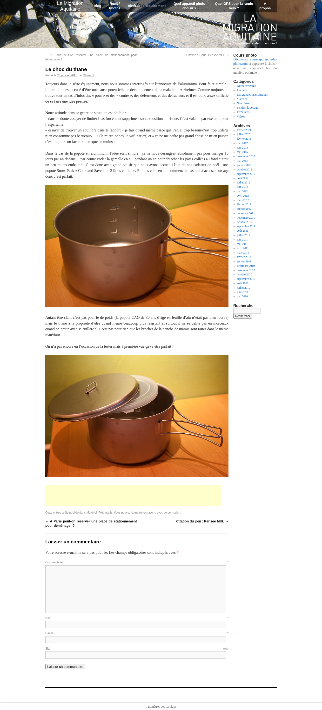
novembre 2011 (246, 217)
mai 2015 (242, 152)
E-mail (136, 633)
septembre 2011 (246, 226)
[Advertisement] (133, 495)
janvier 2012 (244, 208)
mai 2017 (242, 143)
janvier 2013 (244, 165)
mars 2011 (243, 252)
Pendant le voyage (247, 107)
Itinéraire (135, 6)
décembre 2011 (246, 213)
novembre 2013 (246, 156)
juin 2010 (242, 292)
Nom (136, 617)
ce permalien (172, 512)
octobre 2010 (244, 274)
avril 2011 (243, 248)
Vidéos (241, 116)
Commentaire (136, 562)
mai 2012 (242, 191)
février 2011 (244, 257)
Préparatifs (105, 512)
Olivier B (88, 75)
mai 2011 (242, 244)
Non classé (243, 103)
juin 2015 (242, 147)
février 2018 (244, 138)
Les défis (242, 90)
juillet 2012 (243, 182)
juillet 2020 (243, 134)
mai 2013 (242, 160)
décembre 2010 (246, 265)
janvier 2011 (244, 261)
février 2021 (244, 130)
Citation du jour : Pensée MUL (207, 55)
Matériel (92, 512)
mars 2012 (243, 200)
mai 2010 (242, 296)
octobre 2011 (244, 222)
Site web (136, 648)
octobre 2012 (244, 169)
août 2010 (242, 283)
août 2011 (242, 230)
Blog (97, 6)
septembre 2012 (246, 174)
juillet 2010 (243, 287)
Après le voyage (246, 85)
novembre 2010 (246, 270)
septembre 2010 (246, 278)
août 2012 (242, 178)
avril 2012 (243, 195)
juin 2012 (242, 187)
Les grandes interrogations (252, 94)
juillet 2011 (243, 235)
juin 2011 (242, 239)
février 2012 (244, 204)
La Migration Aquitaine (250, 29)
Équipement (156, 6)
